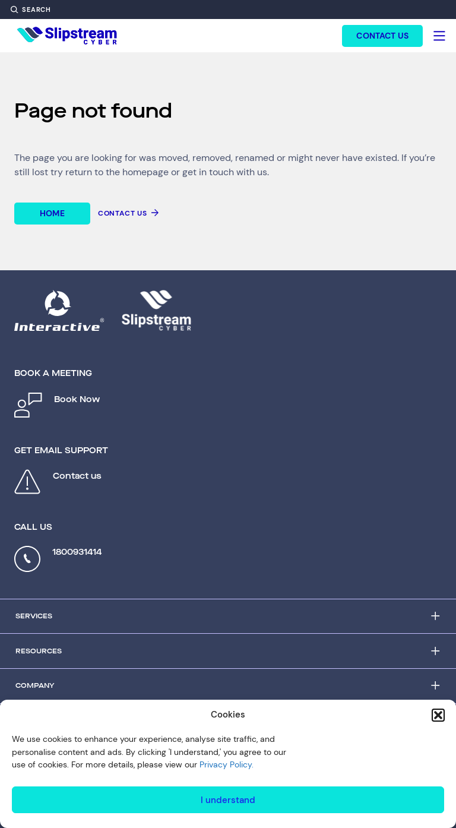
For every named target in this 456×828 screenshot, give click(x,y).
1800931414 (77, 552)
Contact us (77, 476)
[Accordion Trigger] (228, 616)
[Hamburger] (439, 35)
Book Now (77, 399)
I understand (228, 800)
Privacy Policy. (227, 764)
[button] (438, 715)
